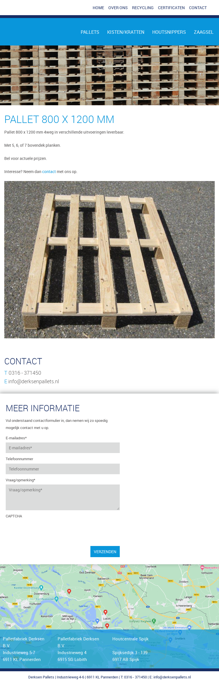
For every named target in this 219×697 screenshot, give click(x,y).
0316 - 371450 (25, 372)
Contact (198, 7)
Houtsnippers (169, 32)
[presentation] (49, 532)
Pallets (90, 32)
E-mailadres (16, 437)
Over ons (118, 7)
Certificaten (171, 7)
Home (98, 7)
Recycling (143, 7)
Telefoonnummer (19, 458)
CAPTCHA (14, 516)
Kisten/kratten (125, 32)
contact (49, 171)
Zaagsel (204, 32)
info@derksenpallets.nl (33, 381)
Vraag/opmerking (20, 479)
